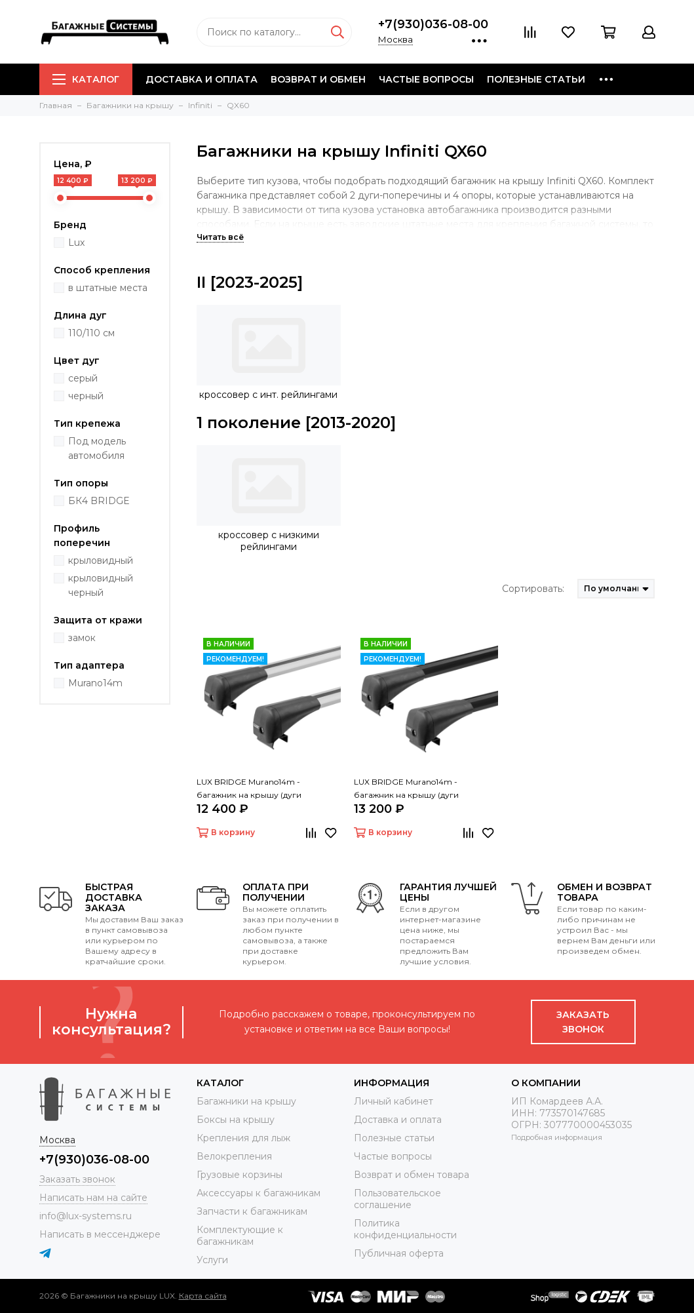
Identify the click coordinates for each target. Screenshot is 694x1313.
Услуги (212, 1260)
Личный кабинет (393, 1101)
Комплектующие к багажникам (240, 1235)
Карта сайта (203, 1296)
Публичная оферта (399, 1253)
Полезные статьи (536, 79)
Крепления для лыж (243, 1138)
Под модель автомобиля (97, 448)
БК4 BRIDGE (99, 501)
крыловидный (100, 560)
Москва (395, 39)
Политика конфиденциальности (405, 1229)
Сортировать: (533, 589)
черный (86, 396)
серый (83, 378)
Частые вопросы (426, 79)
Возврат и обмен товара (411, 1175)
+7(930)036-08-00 (433, 24)
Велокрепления (234, 1156)
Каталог (85, 79)
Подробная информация (556, 1137)
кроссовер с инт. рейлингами (268, 395)
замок (82, 638)
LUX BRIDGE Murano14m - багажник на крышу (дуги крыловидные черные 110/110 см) (421, 789)
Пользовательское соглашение (397, 1199)
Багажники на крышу (246, 1101)
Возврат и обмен (318, 79)
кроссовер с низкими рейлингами (268, 541)
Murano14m (95, 683)
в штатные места (107, 288)
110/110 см (91, 333)
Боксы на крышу (236, 1120)
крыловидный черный (100, 585)
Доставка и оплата (201, 79)
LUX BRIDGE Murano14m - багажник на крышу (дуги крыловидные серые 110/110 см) (261, 789)
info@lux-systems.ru (85, 1216)
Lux (76, 242)
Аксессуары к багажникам (258, 1193)
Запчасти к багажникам (252, 1211)
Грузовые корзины (239, 1175)
